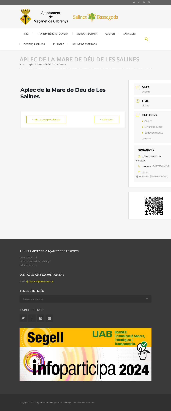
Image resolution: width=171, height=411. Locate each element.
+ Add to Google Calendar (46, 119)
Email (49, 318)
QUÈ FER (110, 33)
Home (22, 64)
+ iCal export (106, 119)
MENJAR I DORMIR (87, 33)
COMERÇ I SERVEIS (34, 44)
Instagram (148, 2)
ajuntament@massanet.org (152, 176)
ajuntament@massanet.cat (40, 281)
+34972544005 (160, 166)
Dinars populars (152, 126)
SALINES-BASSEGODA (84, 44)
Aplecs (147, 121)
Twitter (133, 2)
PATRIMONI (129, 33)
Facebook (138, 2)
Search (146, 39)
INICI (26, 33)
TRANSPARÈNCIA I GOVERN (52, 33)
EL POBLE (58, 44)
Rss (143, 2)
